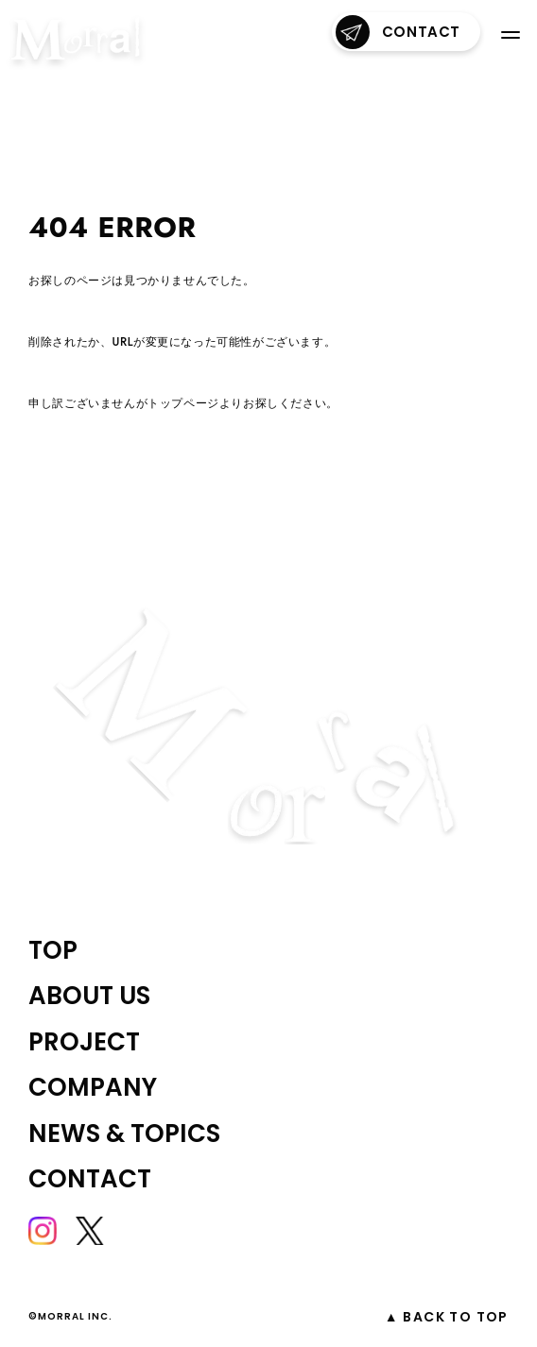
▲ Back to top (447, 1316)
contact (398, 32)
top (53, 950)
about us (89, 996)
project (84, 1042)
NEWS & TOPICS (124, 1134)
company (92, 1087)
